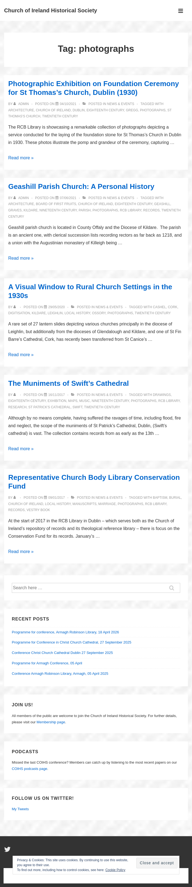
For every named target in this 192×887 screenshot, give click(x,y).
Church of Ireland (53, 110)
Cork (172, 307)
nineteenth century (58, 210)
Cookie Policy (115, 870)
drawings (162, 395)
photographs (152, 110)
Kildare (31, 210)
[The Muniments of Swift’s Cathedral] (56, 395)
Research (17, 407)
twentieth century (60, 116)
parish (85, 210)
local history (77, 313)
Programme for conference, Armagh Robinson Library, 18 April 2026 (65, 632)
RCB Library (130, 210)
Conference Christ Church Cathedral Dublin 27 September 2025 (62, 653)
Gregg (132, 110)
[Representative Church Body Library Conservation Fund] (56, 498)
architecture (21, 110)
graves (15, 210)
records (151, 210)
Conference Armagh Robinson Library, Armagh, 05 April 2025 (60, 673)
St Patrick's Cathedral (49, 407)
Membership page (50, 722)
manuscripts (84, 504)
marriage (107, 504)
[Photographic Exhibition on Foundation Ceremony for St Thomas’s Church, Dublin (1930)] (68, 104)
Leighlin (55, 313)
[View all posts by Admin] (21, 104)
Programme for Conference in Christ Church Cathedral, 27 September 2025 (71, 642)
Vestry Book (38, 510)
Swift (77, 407)
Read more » (21, 157)
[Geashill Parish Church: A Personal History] (68, 198)
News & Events (120, 104)
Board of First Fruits (56, 204)
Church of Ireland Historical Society (50, 10)
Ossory (99, 313)
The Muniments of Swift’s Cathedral (68, 383)
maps (72, 401)
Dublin (79, 110)
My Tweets (20, 809)
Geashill (162, 204)
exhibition (57, 401)
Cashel (159, 307)
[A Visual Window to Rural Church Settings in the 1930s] (56, 307)
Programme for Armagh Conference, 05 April (47, 663)
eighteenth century (105, 110)
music (84, 401)
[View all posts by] (15, 307)
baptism (160, 498)
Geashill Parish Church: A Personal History (81, 186)
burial (175, 498)
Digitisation (19, 313)
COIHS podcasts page (29, 769)
